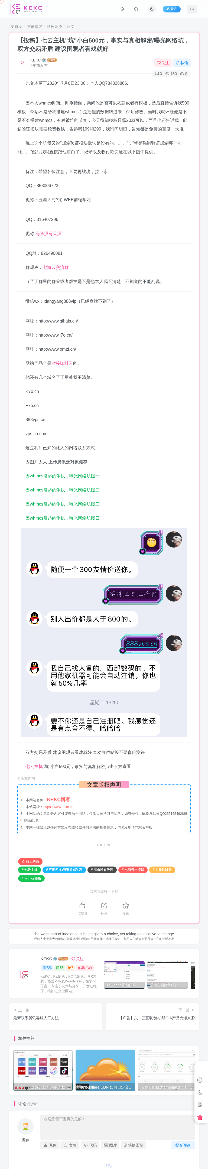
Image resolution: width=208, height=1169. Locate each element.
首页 (16, 26)
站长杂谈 (54, 26)
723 (47, 968)
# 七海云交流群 (133, 870)
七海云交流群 (56, 267)
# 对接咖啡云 (162, 870)
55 (59, 968)
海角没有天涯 (48, 233)
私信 (182, 63)
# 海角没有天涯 (102, 870)
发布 (171, 9)
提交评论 (183, 1145)
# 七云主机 (29, 870)
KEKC (35, 60)
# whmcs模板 (31, 878)
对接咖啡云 (62, 363)
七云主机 (34, 766)
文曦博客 (34, 26)
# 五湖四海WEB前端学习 (64, 870)
